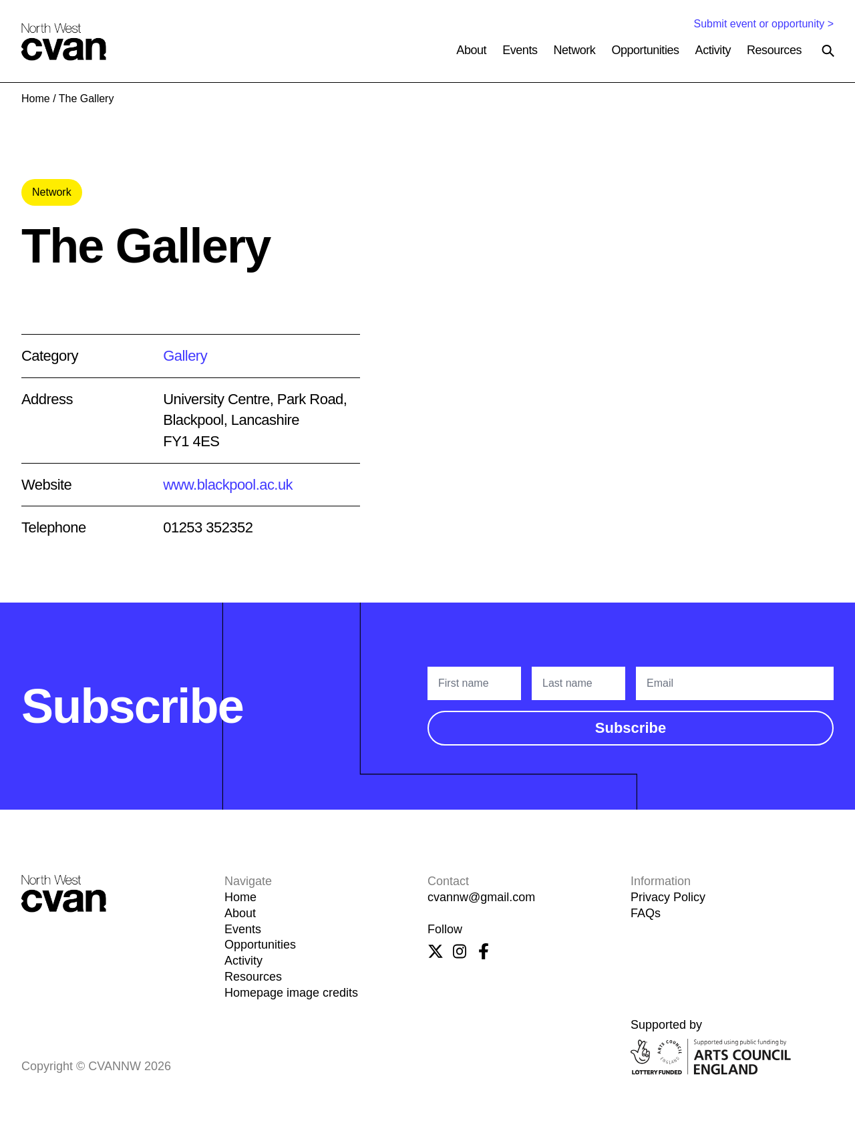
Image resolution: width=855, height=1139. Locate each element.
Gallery (185, 355)
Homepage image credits (291, 992)
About (471, 50)
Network (575, 50)
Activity (713, 50)
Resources (774, 50)
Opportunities (645, 50)
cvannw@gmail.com (481, 897)
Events (519, 50)
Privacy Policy (668, 897)
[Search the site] (828, 51)
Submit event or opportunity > (764, 23)
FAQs (646, 913)
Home (35, 98)
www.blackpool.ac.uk (228, 484)
